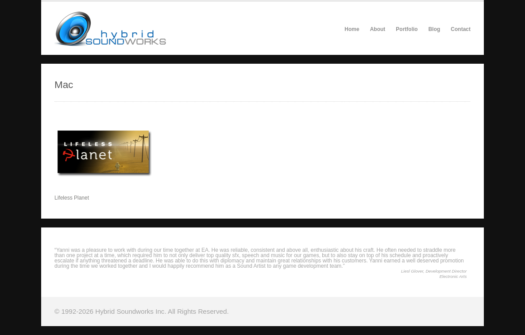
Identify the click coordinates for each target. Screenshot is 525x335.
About (378, 29)
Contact (461, 29)
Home (351, 29)
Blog (434, 29)
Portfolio (406, 29)
